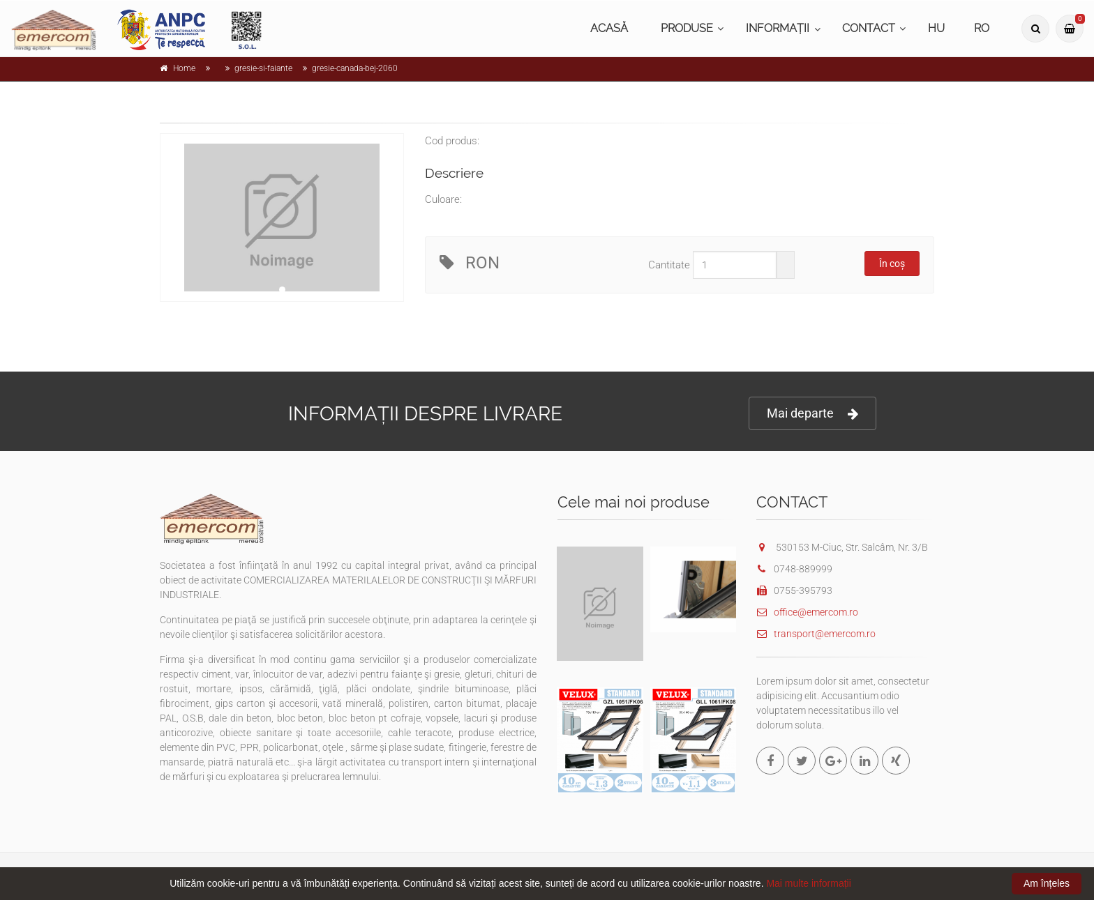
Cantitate (669, 265)
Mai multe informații (808, 883)
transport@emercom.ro (816, 633)
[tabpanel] (281, 217)
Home (184, 68)
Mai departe (812, 413)
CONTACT (868, 28)
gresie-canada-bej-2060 (355, 68)
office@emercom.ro (807, 612)
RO (981, 28)
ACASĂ (609, 28)
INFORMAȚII (777, 28)
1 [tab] (282, 290)
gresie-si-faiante (263, 68)
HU (936, 28)
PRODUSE (687, 28)
